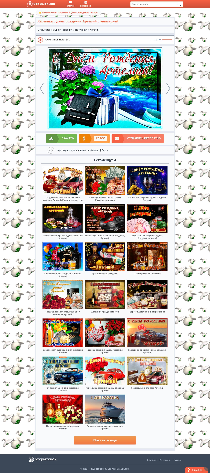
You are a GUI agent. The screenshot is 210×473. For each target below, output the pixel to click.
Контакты (151, 460)
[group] (105, 39)
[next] (168, 88)
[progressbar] (167, 40)
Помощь (177, 460)
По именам (81, 29)
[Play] (40, 40)
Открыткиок (44, 29)
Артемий (94, 29)
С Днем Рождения (62, 29)
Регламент (164, 460)
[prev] (42, 88)
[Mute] (160, 40)
